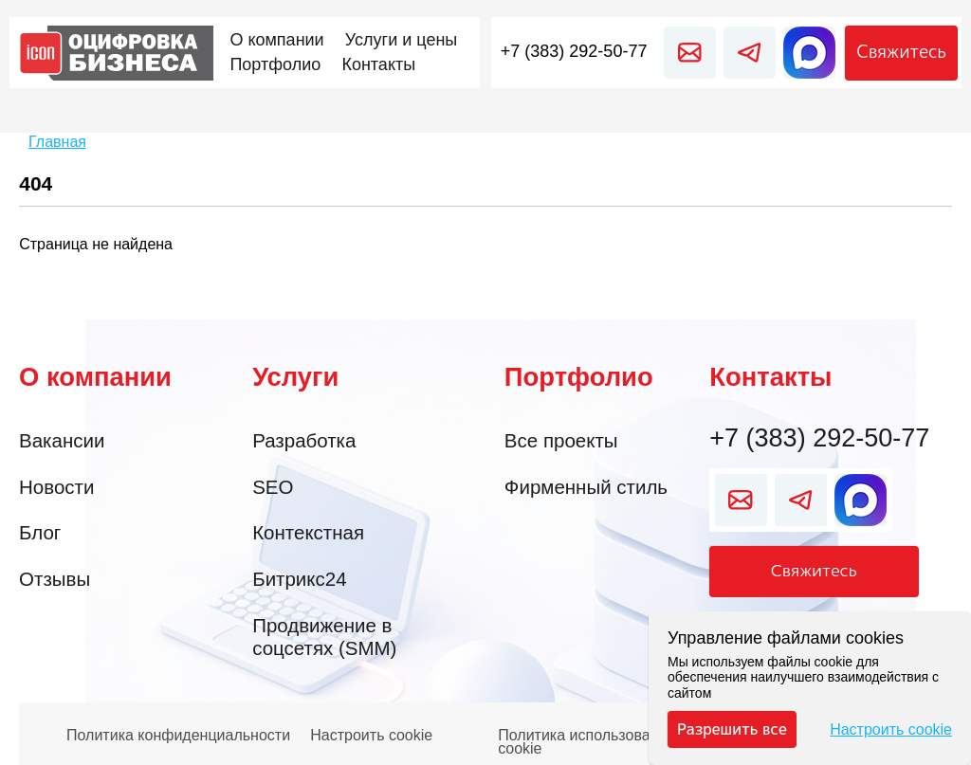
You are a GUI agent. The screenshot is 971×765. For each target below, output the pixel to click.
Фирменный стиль (586, 487)
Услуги (295, 377)
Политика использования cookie (586, 737)
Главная (57, 142)
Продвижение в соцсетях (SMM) (324, 637)
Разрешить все (731, 729)
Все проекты (561, 440)
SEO (272, 487)
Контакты (770, 377)
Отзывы (54, 579)
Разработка (304, 440)
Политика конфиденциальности (178, 736)
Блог (40, 532)
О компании (95, 377)
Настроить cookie (371, 736)
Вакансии (61, 440)
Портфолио (578, 377)
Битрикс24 (299, 579)
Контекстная (308, 532)
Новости (56, 487)
